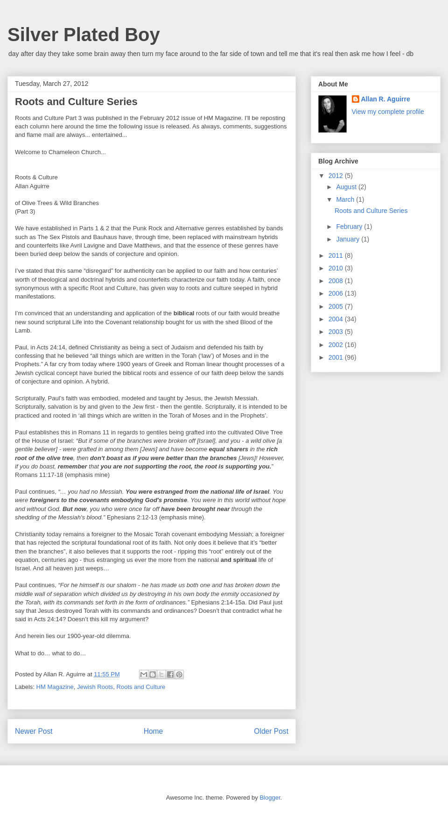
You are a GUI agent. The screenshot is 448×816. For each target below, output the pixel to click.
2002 (337, 344)
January (348, 239)
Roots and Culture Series (371, 210)
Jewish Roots (95, 686)
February (350, 226)
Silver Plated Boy (83, 34)
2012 (337, 175)
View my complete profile (388, 111)
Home (153, 731)
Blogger (269, 797)
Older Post (271, 731)
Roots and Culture (141, 686)
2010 (337, 268)
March (346, 199)
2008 (337, 280)
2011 (337, 255)
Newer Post (34, 731)
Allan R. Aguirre (385, 99)
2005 (337, 306)
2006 (337, 293)
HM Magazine (55, 686)
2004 (337, 319)
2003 (337, 331)
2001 (337, 357)
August (347, 187)
